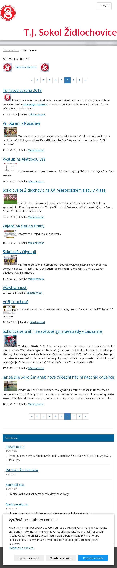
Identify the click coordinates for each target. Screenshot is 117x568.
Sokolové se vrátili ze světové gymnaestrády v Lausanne (52, 331)
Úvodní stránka (11, 50)
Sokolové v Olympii (19, 251)
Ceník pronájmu (17, 504)
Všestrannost (37, 114)
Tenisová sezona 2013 (22, 90)
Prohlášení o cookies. (21, 548)
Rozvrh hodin (15, 447)
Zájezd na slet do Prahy (23, 226)
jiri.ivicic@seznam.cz (35, 104)
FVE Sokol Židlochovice (22, 470)
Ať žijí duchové (15, 301)
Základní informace (25, 67)
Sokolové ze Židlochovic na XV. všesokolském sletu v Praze (54, 190)
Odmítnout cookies (64, 558)
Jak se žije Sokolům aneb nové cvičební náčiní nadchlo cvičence (58, 377)
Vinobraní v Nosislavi (21, 123)
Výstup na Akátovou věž (24, 159)
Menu (104, 6)
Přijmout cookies (94, 558)
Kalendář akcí (15, 485)
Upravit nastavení (34, 558)
